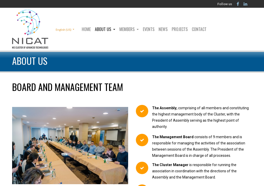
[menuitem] (86, 29)
